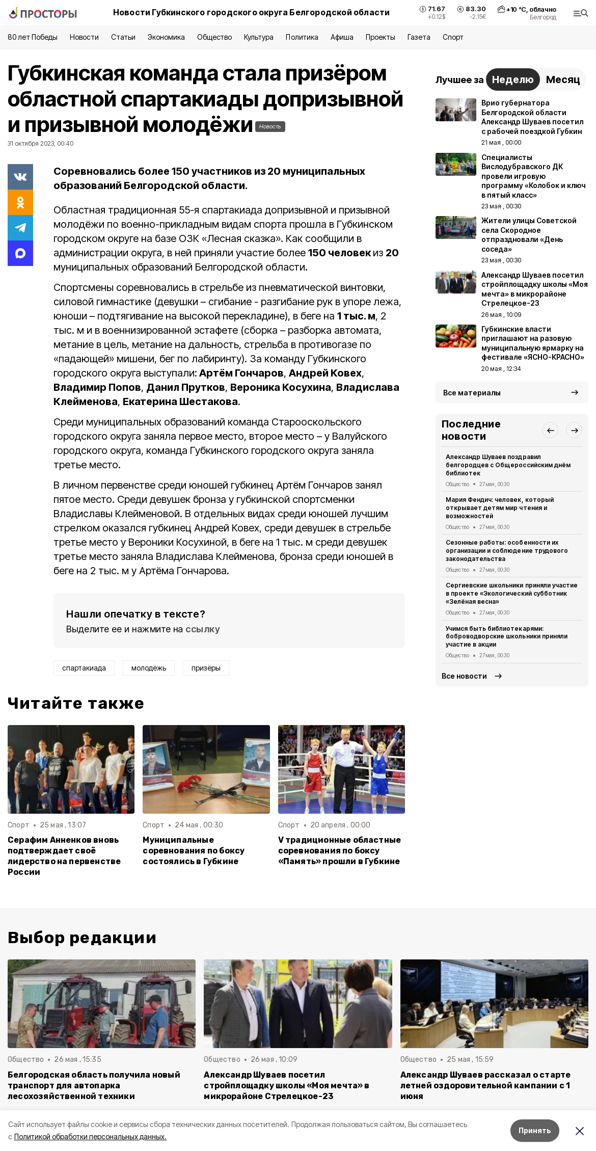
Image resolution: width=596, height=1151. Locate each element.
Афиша (342, 37)
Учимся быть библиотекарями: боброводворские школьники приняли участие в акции (506, 637)
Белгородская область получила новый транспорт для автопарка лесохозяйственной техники (94, 1085)
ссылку (202, 629)
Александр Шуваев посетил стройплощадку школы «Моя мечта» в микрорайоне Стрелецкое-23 (286, 1085)
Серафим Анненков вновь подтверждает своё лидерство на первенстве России (64, 856)
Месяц (563, 79)
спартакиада (84, 667)
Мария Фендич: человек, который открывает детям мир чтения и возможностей (500, 508)
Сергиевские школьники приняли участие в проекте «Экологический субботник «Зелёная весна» (512, 593)
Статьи (123, 37)
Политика (302, 37)
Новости (84, 37)
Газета (419, 37)
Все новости (464, 676)
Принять (535, 1130)
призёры (206, 667)
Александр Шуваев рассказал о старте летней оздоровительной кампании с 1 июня (485, 1085)
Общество (214, 37)
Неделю (513, 79)
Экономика (166, 37)
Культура (259, 37)
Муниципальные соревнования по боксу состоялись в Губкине (194, 850)
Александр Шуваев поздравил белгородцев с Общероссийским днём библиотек (508, 465)
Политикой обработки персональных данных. (90, 1136)
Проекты (380, 37)
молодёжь (148, 667)
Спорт (453, 37)
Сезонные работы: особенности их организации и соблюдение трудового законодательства (507, 551)
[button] (550, 430)
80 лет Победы (33, 37)
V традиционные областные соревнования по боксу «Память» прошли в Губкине (339, 850)
